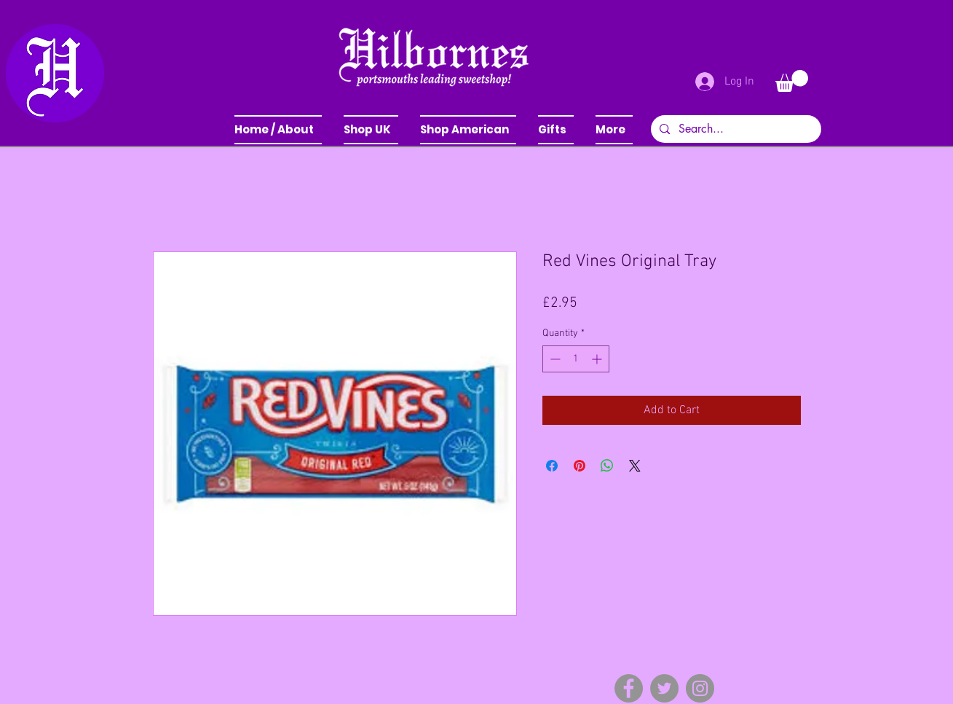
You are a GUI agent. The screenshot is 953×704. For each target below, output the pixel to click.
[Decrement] (554, 359)
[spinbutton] (576, 359)
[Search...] (735, 129)
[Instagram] (700, 688)
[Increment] (598, 359)
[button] (371, 129)
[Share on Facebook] (552, 465)
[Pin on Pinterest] (579, 465)
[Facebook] (628, 688)
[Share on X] (635, 465)
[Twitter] (664, 688)
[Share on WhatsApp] (607, 465)
